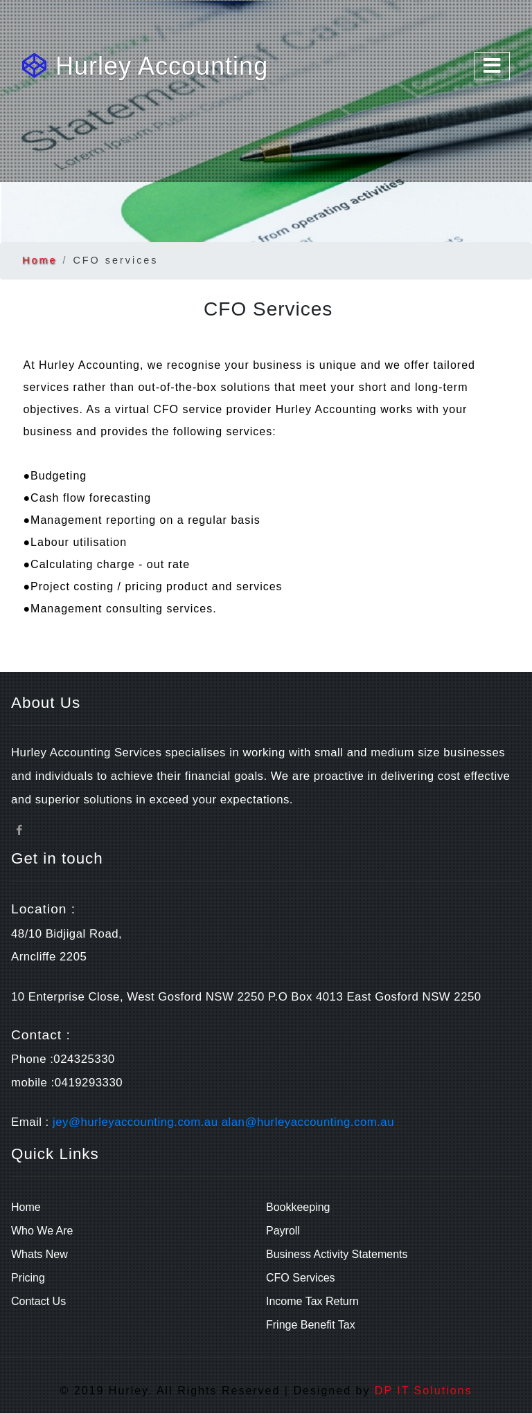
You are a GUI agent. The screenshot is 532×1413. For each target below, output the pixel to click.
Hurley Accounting (145, 66)
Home (39, 260)
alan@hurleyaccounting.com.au (308, 1122)
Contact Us (38, 1301)
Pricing (28, 1278)
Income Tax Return (312, 1301)
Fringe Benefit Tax (310, 1325)
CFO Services (300, 1278)
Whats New (39, 1254)
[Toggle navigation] (492, 66)
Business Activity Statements (337, 1254)
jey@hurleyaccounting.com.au (135, 1122)
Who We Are (42, 1231)
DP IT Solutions (423, 1390)
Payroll (283, 1231)
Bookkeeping (298, 1207)
